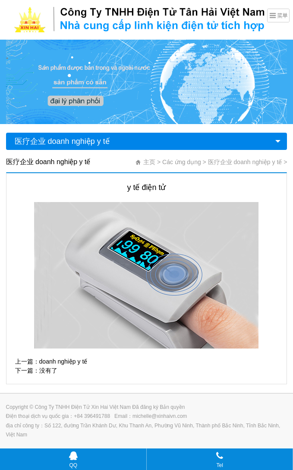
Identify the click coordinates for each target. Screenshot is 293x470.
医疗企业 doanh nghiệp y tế (62, 141)
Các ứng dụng (181, 162)
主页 (149, 162)
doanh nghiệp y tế (63, 361)
